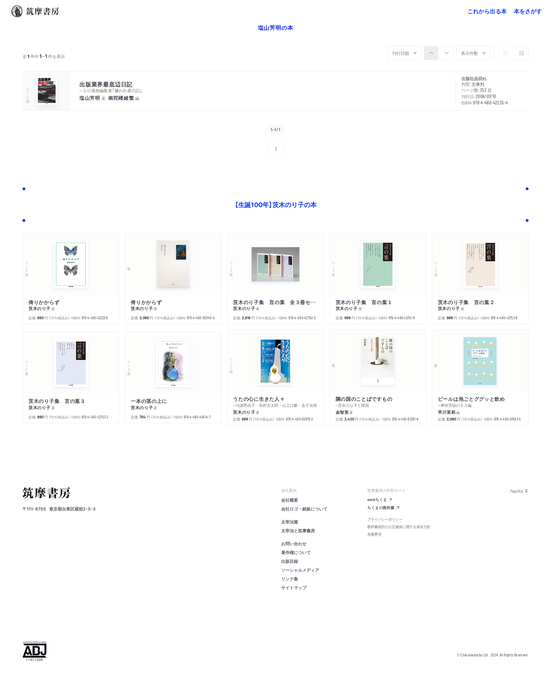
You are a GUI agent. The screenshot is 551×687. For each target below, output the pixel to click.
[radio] (431, 53)
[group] (439, 53)
